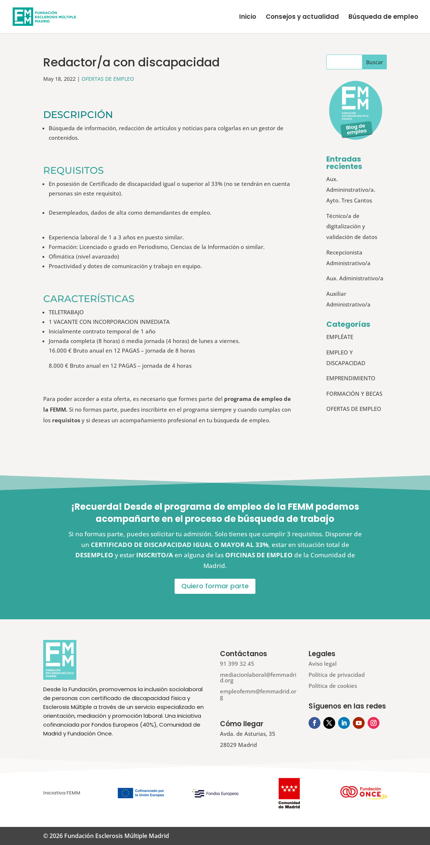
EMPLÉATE (339, 336)
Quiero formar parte (215, 586)
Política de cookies (333, 685)
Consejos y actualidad (302, 17)
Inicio (247, 17)
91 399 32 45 (237, 663)
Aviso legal (323, 663)
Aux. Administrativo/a (354, 278)
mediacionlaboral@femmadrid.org (258, 677)
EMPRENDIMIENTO (350, 378)
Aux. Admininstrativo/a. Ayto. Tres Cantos (350, 189)
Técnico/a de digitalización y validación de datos (351, 226)
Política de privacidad (337, 674)
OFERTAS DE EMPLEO (108, 78)
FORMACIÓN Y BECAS (354, 393)
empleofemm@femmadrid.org (258, 694)
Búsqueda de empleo (383, 17)
